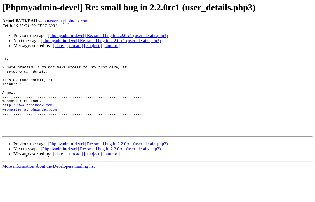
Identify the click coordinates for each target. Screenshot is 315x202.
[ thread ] (75, 45)
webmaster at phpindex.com (63, 21)
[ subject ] (93, 45)
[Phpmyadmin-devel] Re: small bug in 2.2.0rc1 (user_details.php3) (108, 35)
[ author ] (111, 45)
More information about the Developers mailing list (48, 181)
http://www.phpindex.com (27, 115)
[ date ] (59, 45)
